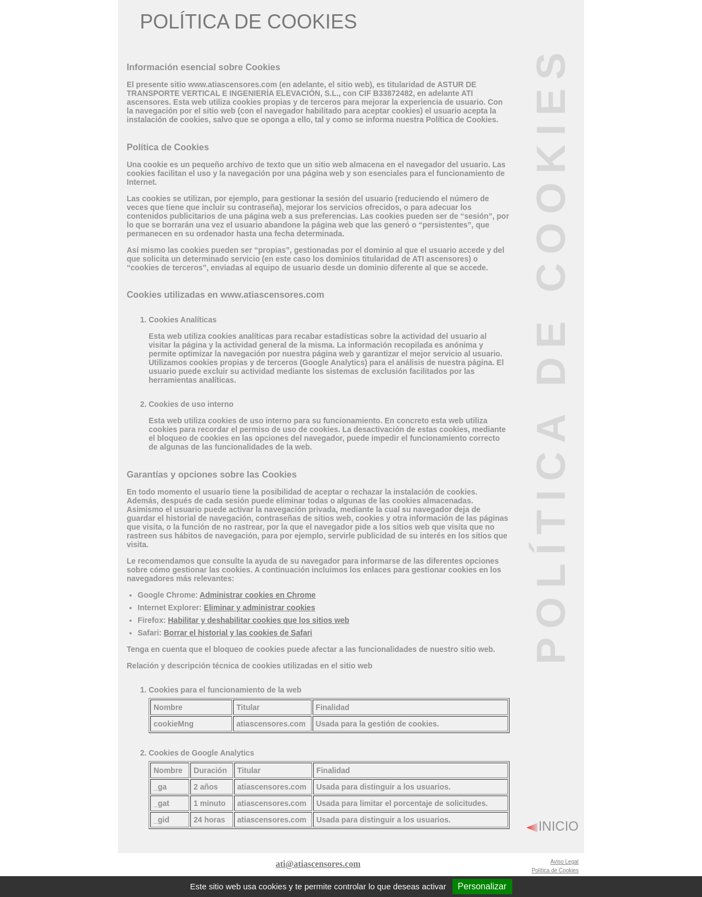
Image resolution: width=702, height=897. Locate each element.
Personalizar (482, 886)
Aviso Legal (564, 862)
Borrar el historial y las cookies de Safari (237, 632)
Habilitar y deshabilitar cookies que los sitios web (258, 620)
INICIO (559, 826)
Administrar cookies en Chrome (258, 595)
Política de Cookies (555, 870)
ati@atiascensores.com (318, 863)
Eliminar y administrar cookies (259, 607)
